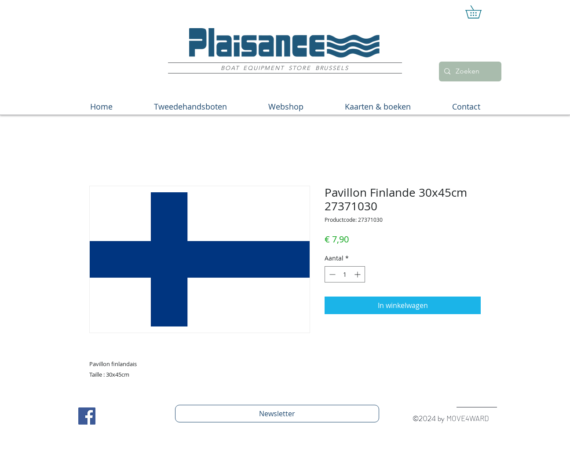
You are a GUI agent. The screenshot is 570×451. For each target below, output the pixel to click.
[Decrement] (331, 274)
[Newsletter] (277, 413)
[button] (479, 11)
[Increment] (358, 274)
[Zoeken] (469, 71)
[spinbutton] (345, 274)
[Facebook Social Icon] (86, 416)
